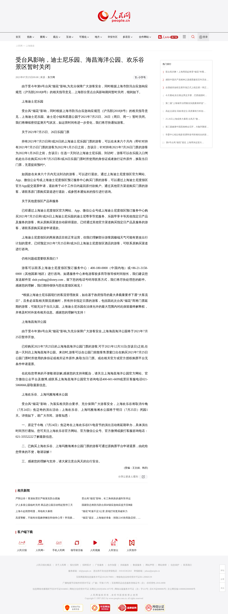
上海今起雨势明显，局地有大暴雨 (34, 511)
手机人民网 (58, 544)
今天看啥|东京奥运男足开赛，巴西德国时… (186, 95)
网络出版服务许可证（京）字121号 (131, 589)
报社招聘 (74, 565)
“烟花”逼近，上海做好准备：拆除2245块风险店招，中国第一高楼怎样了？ (122, 517)
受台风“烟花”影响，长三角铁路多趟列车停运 (106, 498)
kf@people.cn (85, 571)
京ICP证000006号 (158, 589)
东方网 (51, 77)
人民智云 (113, 544)
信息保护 (175, 565)
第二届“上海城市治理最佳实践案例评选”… (186, 103)
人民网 (19, 46)
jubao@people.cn (152, 571)
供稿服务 (124, 565)
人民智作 (131, 544)
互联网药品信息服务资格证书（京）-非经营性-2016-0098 (138, 583)
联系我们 (187, 565)
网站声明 (150, 565)
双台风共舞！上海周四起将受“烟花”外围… (186, 72)
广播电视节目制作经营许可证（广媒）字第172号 (86, 583)
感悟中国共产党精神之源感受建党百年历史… (187, 80)
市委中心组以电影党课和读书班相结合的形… (187, 134)
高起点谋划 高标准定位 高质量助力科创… (185, 111)
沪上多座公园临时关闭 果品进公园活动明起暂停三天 (44, 505)
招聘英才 (86, 565)
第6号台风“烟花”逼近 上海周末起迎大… (185, 142)
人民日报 (21, 544)
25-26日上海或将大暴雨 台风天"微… (183, 119)
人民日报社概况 (43, 565)
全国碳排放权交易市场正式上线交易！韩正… (187, 87)
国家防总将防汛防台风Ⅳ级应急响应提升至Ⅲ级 (107, 505)
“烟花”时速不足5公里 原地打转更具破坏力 (105, 511)
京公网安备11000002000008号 (181, 589)
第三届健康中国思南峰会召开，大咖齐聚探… (187, 127)
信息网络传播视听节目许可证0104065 (50, 589)
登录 (205, 37)
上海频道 (30, 46)
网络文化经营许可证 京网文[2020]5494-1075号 (91, 589)
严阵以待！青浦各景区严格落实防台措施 (38, 498)
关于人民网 (60, 565)
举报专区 (113, 37)
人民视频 (95, 544)
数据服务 (137, 565)
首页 (18, 37)
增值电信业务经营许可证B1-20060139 (134, 577)
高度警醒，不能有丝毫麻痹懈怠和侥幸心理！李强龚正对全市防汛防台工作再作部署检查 (64, 517)
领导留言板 (77, 544)
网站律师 (162, 565)
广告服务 (99, 565)
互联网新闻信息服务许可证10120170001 (95, 577)
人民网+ (40, 544)
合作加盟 (112, 565)
